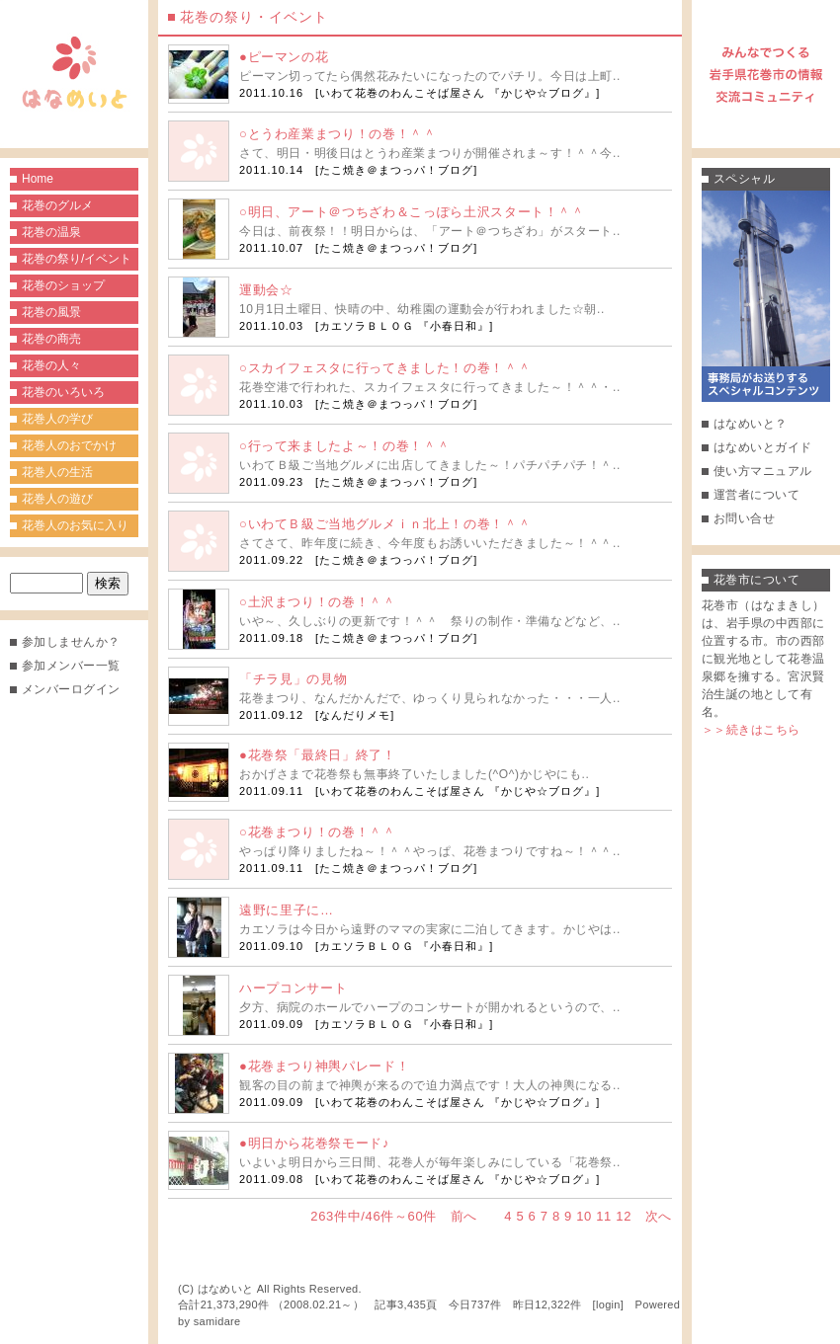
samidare (217, 1321)
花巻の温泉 (51, 232)
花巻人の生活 (57, 472)
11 (604, 1216)
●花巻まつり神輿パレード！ (324, 1066)
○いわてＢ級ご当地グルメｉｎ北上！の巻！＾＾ (385, 523)
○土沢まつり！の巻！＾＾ (317, 601)
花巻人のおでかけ (69, 445)
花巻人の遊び (57, 499)
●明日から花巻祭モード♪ (314, 1143)
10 (584, 1216)
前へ (464, 1216)
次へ (658, 1216)
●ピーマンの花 (283, 56)
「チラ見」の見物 (293, 679)
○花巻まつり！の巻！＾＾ (317, 832)
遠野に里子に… (286, 910)
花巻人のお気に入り (75, 525)
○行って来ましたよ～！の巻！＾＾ (344, 445)
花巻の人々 (51, 365)
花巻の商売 (51, 339)
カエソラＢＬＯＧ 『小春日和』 (404, 326)
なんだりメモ (354, 715)
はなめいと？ (751, 424)
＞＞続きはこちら (751, 730)
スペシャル (744, 179)
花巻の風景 (51, 312)
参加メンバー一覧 (71, 665)
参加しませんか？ (71, 642)
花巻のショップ (63, 285)
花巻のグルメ (57, 205)
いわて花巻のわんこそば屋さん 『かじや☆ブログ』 (457, 93)
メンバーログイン (71, 689)
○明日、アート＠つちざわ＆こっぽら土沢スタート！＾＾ (412, 211)
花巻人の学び (57, 419)
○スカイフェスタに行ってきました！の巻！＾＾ (385, 367)
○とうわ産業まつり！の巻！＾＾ (338, 133)
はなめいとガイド (763, 447)
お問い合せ (744, 518)
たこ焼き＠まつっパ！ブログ (396, 170)
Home (37, 179)
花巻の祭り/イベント (76, 259)
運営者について (756, 495)
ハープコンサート (293, 988)
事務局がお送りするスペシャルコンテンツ (766, 296)
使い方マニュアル (763, 471)
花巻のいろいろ (63, 392)
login (608, 1304)
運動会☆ (266, 289)
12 (623, 1216)
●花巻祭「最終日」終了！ (317, 755)
